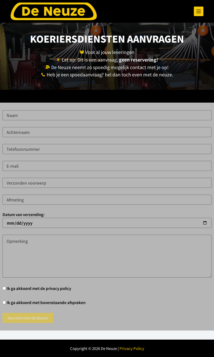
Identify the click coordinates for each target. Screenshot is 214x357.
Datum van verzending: (107, 219)
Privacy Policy (131, 348)
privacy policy (58, 288)
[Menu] (198, 11)
